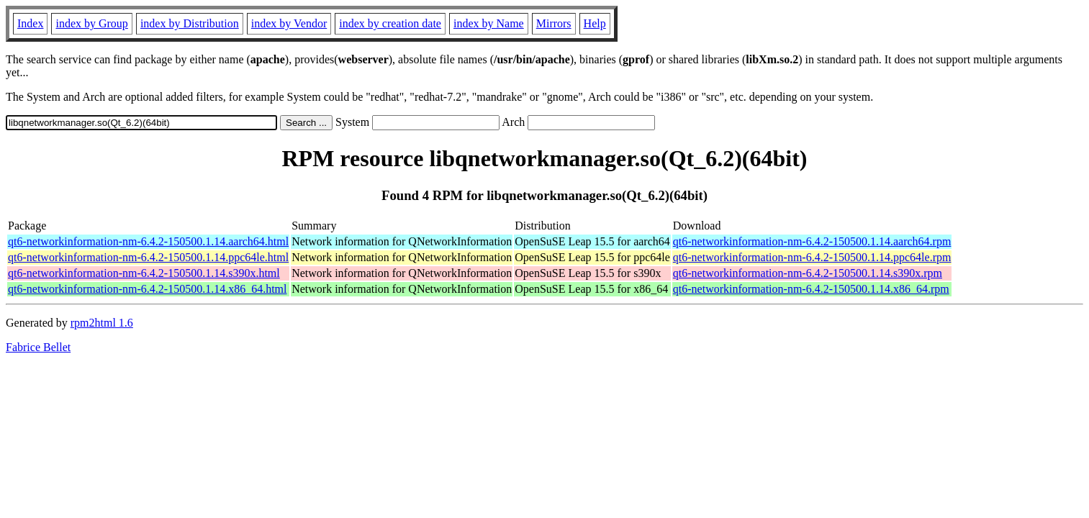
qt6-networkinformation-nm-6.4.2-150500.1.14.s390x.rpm (807, 273)
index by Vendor (289, 23)
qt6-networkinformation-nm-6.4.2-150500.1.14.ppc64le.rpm (812, 257)
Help (595, 23)
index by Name (488, 23)
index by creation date (390, 23)
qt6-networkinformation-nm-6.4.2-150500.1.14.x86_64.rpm (811, 289)
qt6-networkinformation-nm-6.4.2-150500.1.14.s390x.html (144, 273)
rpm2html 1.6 (102, 323)
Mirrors (553, 23)
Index (30, 23)
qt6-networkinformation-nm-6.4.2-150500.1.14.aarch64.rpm (812, 241)
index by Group (91, 23)
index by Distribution (189, 23)
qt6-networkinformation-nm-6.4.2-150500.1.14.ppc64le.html (148, 257)
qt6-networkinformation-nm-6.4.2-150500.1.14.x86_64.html (147, 289)
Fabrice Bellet (38, 347)
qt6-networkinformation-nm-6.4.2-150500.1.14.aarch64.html (148, 241)
